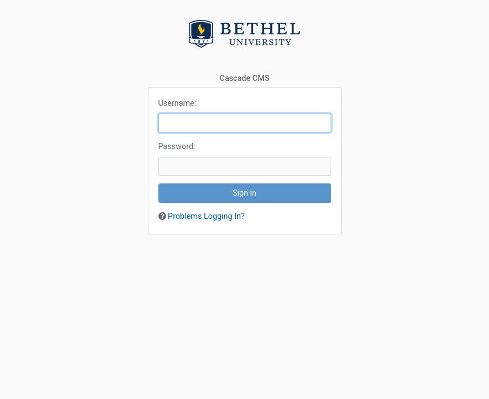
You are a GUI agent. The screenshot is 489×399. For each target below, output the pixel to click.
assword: (176, 146)
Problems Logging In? (206, 216)
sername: (177, 103)
